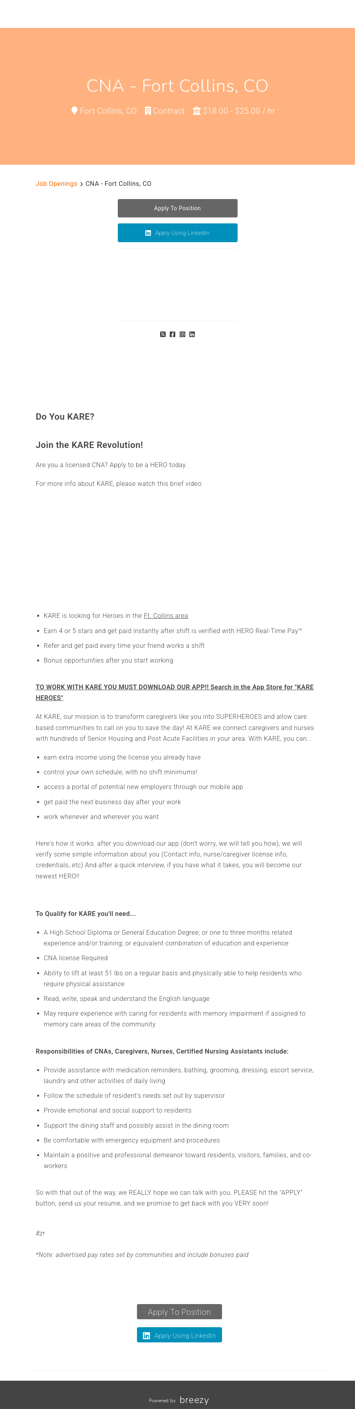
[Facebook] (173, 334)
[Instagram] (183, 334)
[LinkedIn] (192, 334)
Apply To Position (179, 1312)
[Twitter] (163, 334)
